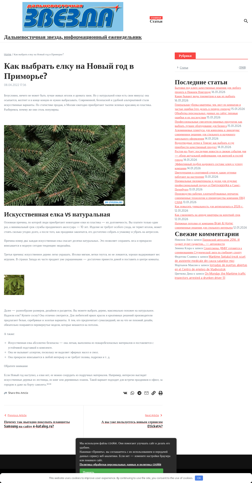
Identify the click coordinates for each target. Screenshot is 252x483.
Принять (88, 472)
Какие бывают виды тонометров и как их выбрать (205, 96)
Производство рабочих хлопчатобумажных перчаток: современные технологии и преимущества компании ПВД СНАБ (210, 198)
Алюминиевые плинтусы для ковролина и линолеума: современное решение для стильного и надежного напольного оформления (207, 134)
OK (199, 478)
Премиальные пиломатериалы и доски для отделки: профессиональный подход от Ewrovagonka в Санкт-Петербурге (207, 185)
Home (7, 54)
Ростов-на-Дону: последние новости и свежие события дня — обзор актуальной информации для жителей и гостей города (210, 155)
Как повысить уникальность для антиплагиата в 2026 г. (209, 206)
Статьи (156, 20)
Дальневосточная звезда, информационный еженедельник (73, 36)
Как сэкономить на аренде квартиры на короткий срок (207, 214)
